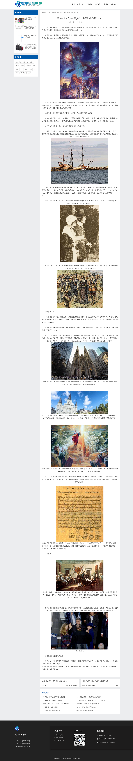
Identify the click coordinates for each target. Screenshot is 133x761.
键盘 (30, 69)
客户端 (17, 65)
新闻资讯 (97, 4)
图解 (17, 73)
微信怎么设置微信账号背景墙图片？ (88, 704)
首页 (73, 4)
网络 (26, 69)
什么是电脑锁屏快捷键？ (85, 710)
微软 (22, 65)
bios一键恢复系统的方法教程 (86, 707)
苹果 (34, 65)
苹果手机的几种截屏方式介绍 (52, 700)
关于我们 (89, 4)
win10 (22, 73)
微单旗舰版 (59, 735)
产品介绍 (80, 4)
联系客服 (113, 4)
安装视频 (105, 4)
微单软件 (22, 62)
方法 (21, 69)
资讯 (49, 12)
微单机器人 (80, 651)
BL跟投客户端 (60, 740)
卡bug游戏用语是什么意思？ (52, 710)
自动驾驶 (28, 65)
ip (34, 69)
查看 (17, 69)
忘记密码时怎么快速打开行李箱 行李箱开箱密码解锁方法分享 (96, 700)
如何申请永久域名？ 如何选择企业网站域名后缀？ (59, 704)
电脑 (17, 62)
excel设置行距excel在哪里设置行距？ (89, 697)
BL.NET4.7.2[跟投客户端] (23, 746)
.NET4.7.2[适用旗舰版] (23, 741)
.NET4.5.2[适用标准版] (23, 743)
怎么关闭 (28, 73)
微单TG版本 (59, 737)
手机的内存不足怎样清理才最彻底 (54, 697)
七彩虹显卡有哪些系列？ (51, 707)
